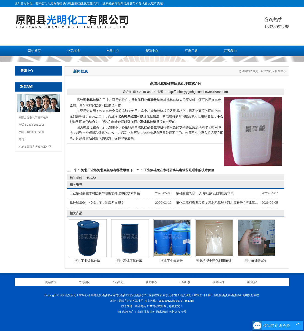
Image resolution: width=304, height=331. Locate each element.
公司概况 (73, 51)
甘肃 (146, 311)
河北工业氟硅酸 (171, 261)
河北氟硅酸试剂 (256, 261)
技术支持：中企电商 (133, 306)
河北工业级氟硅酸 (87, 261)
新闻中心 (152, 51)
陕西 (165, 311)
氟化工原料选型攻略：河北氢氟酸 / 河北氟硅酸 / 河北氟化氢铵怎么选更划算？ (231, 202)
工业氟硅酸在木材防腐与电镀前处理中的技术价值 (178, 170)
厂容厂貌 (191, 51)
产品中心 (112, 51)
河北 (171, 311)
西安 (177, 311)
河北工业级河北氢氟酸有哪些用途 (105, 170)
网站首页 (34, 51)
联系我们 (230, 51)
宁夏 (184, 311)
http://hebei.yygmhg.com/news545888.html (198, 92)
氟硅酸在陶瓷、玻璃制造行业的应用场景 (205, 193)
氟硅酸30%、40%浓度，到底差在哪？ (97, 202)
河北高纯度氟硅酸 (129, 261)
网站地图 (252, 282)
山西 (140, 311)
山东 (152, 311)
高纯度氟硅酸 (74, 3)
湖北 (159, 311)
